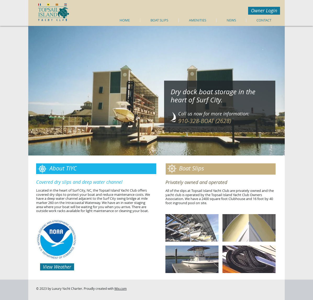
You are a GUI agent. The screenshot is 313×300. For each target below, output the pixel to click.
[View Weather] (57, 266)
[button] (192, 228)
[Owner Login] (264, 11)
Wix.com (120, 288)
